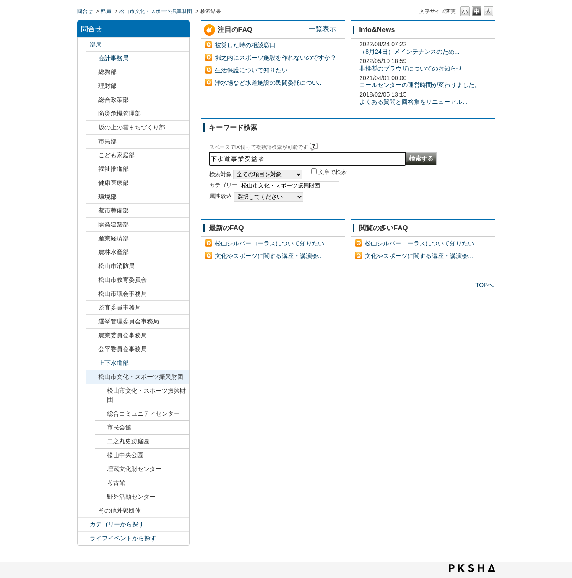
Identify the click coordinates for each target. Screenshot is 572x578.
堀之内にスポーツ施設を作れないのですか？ (275, 57)
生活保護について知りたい (251, 70)
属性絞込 (220, 196)
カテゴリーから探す (117, 524)
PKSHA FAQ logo (472, 568)
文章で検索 (332, 172)
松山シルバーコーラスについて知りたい (269, 243)
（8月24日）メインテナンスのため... (409, 51)
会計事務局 (113, 58)
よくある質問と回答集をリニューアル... (413, 101)
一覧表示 (322, 28)
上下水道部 (113, 362)
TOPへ (484, 284)
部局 (106, 11)
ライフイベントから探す (123, 538)
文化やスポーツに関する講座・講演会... (269, 255)
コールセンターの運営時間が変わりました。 (420, 84)
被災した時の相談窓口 (245, 45)
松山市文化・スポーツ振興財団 (155, 11)
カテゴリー (223, 185)
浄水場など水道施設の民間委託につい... (269, 82)
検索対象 (220, 174)
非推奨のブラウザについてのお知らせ (410, 68)
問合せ (85, 11)
